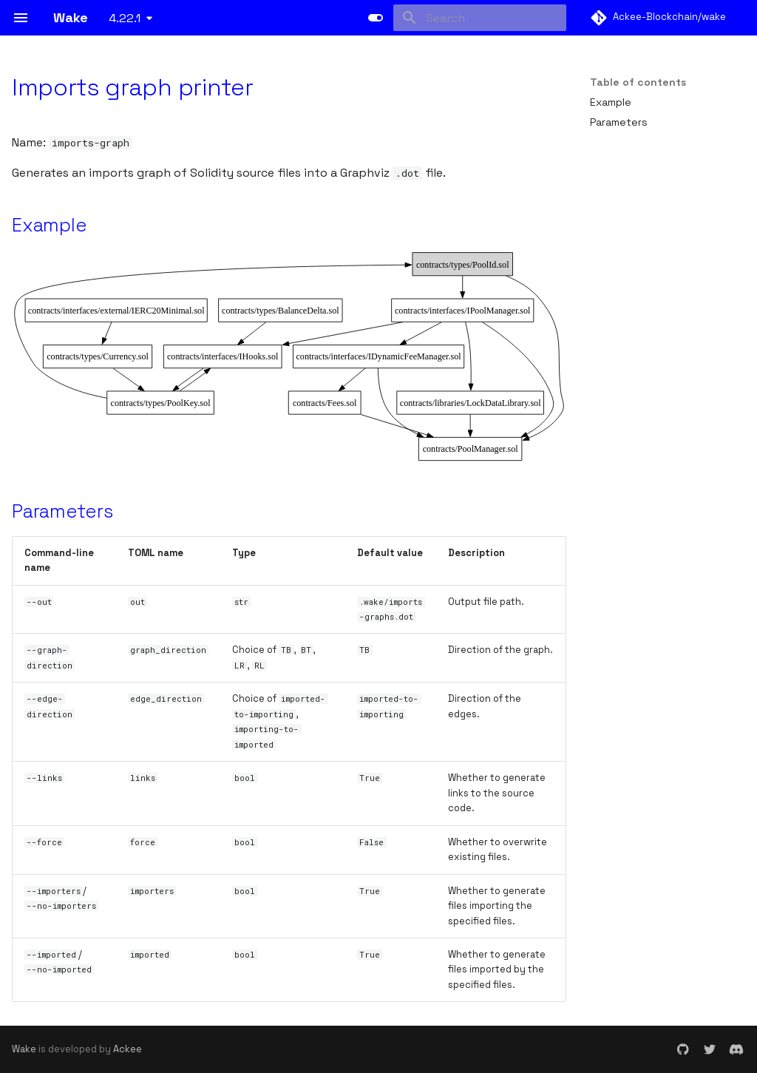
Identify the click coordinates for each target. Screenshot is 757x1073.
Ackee (127, 1049)
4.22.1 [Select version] (124, 18)
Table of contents (638, 82)
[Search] (479, 17)
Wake (24, 1049)
